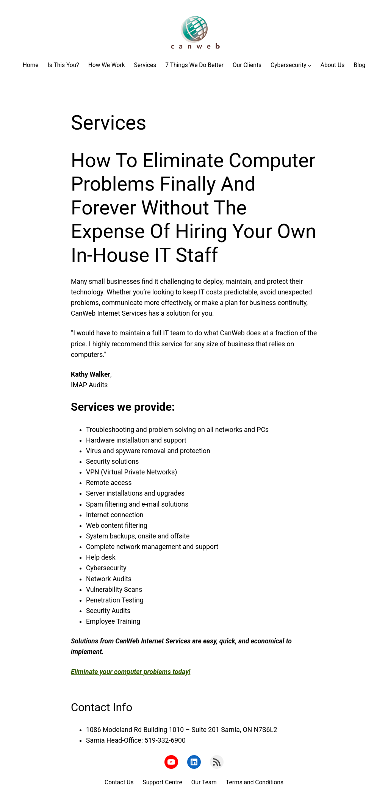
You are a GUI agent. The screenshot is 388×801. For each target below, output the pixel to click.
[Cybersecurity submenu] (309, 65)
